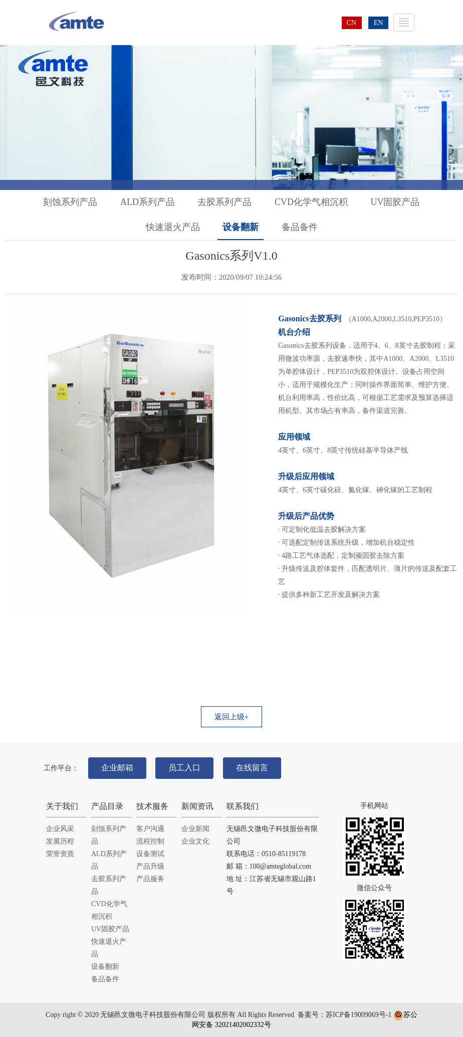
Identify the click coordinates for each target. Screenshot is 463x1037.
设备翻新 (240, 227)
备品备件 (300, 227)
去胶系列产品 (224, 202)
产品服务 (150, 879)
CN (351, 23)
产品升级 (150, 866)
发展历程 (60, 841)
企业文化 (195, 841)
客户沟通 (150, 829)
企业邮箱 (117, 767)
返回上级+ (231, 717)
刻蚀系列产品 (70, 202)
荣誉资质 (60, 854)
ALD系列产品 (147, 202)
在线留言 (252, 767)
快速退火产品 (173, 227)
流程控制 (150, 841)
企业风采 (60, 829)
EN (378, 23)
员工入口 (184, 767)
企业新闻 (195, 829)
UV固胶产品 (395, 202)
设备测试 (150, 854)
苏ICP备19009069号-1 (358, 1014)
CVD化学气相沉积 (311, 202)
